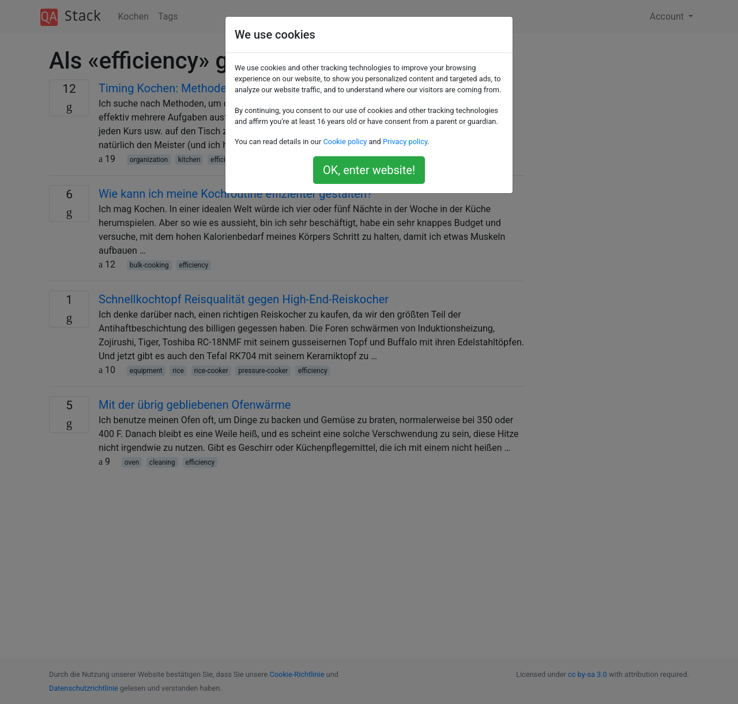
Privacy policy (405, 141)
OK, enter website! (369, 170)
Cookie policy (345, 141)
